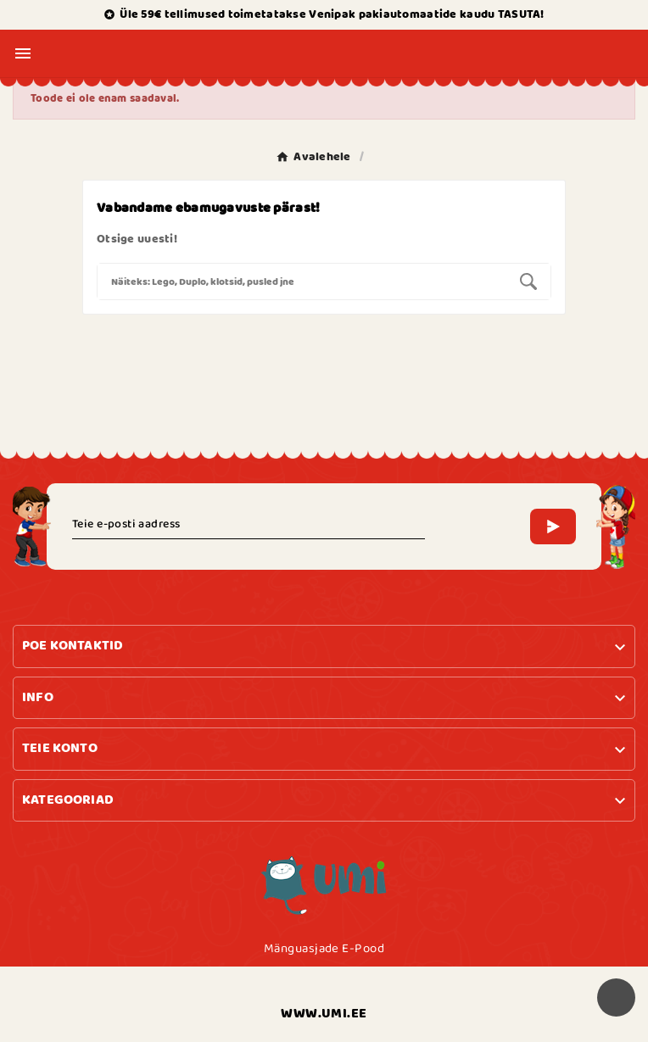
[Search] (302, 281)
